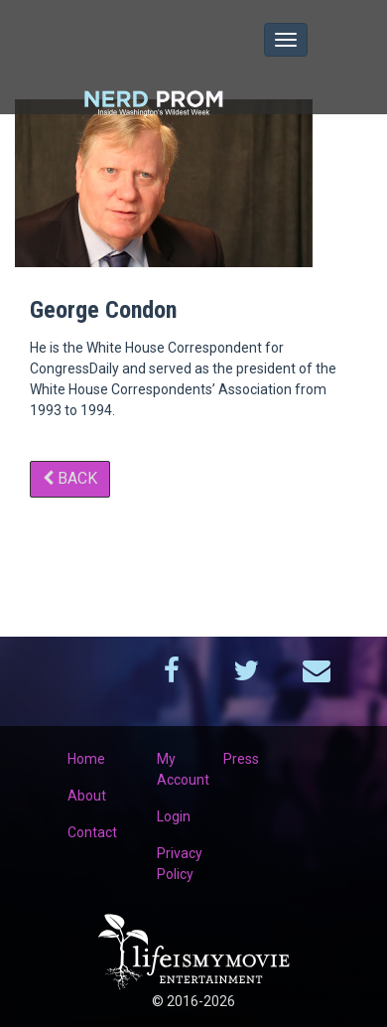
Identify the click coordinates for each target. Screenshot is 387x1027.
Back (70, 478)
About (86, 796)
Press (241, 759)
